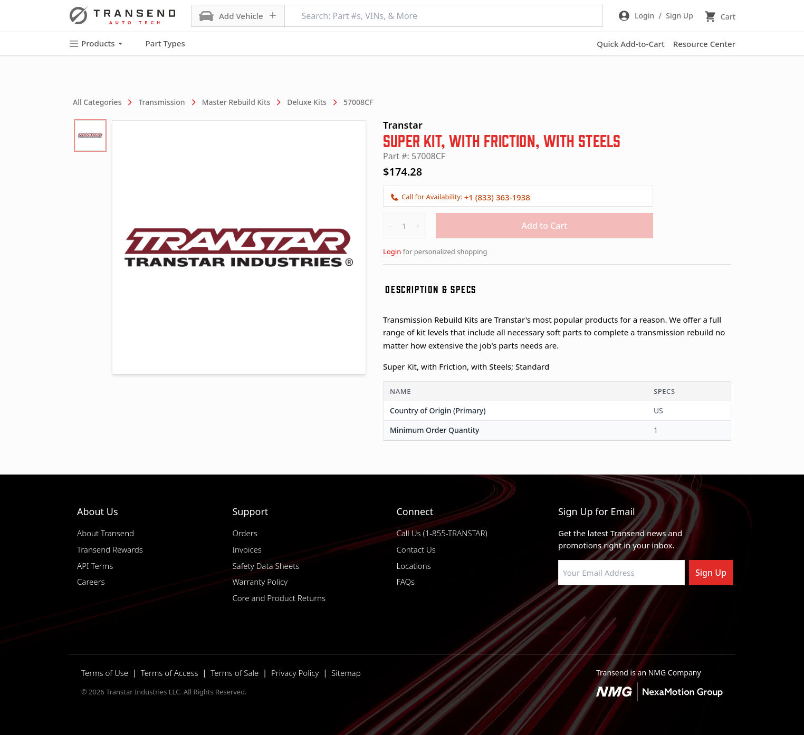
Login (392, 251)
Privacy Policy (295, 673)
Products (95, 43)
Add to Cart (545, 225)
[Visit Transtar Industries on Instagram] (616, 610)
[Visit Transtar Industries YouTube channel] (668, 610)
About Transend (105, 533)
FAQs (405, 581)
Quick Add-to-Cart (630, 43)
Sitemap (346, 673)
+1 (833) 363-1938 (497, 197)
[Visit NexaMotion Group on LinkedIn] (589, 610)
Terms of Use (104, 673)
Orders (244, 533)
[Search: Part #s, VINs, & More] (443, 16)
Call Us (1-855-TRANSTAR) (441, 533)
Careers (91, 581)
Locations (413, 565)
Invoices (247, 549)
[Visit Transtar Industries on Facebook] (563, 610)
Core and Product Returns (279, 598)
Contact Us (415, 549)
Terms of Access (169, 673)
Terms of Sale (234, 673)
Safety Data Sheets (265, 565)
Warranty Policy (260, 581)
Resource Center (704, 43)
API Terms (95, 565)
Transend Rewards (110, 549)
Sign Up (710, 572)
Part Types (159, 44)
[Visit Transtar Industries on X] (642, 610)
